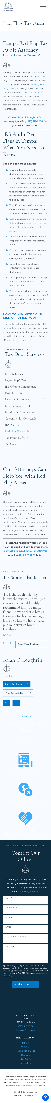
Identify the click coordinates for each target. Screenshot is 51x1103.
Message (10, 946)
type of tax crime (38, 213)
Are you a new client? (17, 936)
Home (25, 1042)
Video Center (25, 1059)
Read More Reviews (32, 644)
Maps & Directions (25, 1030)
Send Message (25, 984)
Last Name (11, 908)
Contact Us (25, 1063)
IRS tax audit (36, 76)
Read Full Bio (10, 676)
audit (5, 328)
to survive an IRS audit (30, 92)
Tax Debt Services (25, 1051)
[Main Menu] (44, 6)
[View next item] (9, 642)
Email (8, 927)
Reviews (25, 1055)
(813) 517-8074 (31, 891)
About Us (25, 1046)
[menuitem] (25, 374)
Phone (9, 917)
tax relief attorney (16, 340)
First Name (11, 898)
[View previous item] (4, 642)
